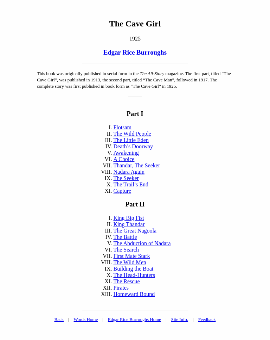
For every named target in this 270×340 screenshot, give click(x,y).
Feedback (207, 319)
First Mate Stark (131, 256)
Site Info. (179, 319)
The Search (126, 250)
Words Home (86, 319)
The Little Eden (130, 140)
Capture (122, 191)
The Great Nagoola (134, 231)
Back (59, 319)
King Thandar (128, 224)
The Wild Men (129, 262)
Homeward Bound (134, 294)
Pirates (121, 288)
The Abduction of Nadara (142, 243)
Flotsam (122, 127)
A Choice (123, 159)
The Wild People (132, 134)
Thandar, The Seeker (136, 165)
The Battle (125, 237)
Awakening (126, 153)
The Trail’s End (130, 184)
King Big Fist (128, 218)
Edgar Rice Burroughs (135, 52)
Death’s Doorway (133, 146)
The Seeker (126, 178)
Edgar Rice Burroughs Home (134, 319)
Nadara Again (128, 172)
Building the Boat (133, 269)
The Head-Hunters (134, 275)
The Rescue (126, 281)
